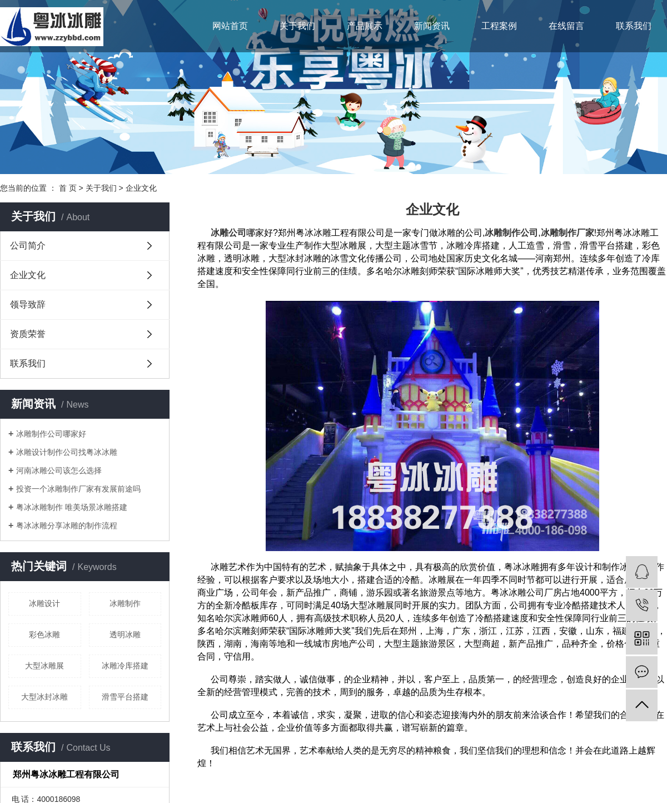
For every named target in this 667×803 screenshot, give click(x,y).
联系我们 (633, 26)
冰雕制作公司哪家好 (51, 433)
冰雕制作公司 (511, 232)
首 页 (68, 188)
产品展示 (364, 26)
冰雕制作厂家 (567, 232)
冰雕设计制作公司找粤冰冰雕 (66, 452)
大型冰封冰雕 (44, 696)
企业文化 (28, 275)
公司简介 (28, 245)
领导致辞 (28, 304)
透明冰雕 (125, 634)
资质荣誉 (28, 334)
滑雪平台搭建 (125, 696)
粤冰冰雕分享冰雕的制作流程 (66, 525)
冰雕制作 (125, 603)
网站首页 (230, 26)
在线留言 (566, 26)
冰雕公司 (228, 232)
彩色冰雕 (44, 634)
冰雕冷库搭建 (125, 665)
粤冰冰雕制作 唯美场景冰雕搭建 (71, 507)
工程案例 (499, 26)
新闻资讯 (432, 26)
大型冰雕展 (44, 665)
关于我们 (297, 26)
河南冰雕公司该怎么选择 (59, 470)
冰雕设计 (44, 603)
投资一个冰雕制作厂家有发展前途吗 (78, 488)
